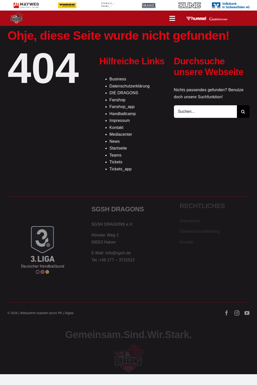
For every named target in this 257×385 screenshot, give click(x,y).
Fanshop (117, 100)
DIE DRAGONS (123, 93)
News (114, 141)
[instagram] (236, 314)
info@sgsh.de (118, 255)
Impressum (119, 120)
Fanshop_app (122, 107)
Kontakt (116, 127)
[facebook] (226, 314)
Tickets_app (120, 169)
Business (117, 79)
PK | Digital (66, 315)
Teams (115, 155)
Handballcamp (122, 114)
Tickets (115, 162)
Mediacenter (120, 134)
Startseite (118, 148)
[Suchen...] (205, 111)
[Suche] (243, 111)
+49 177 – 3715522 (117, 261)
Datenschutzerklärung (129, 86)
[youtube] (246, 314)
